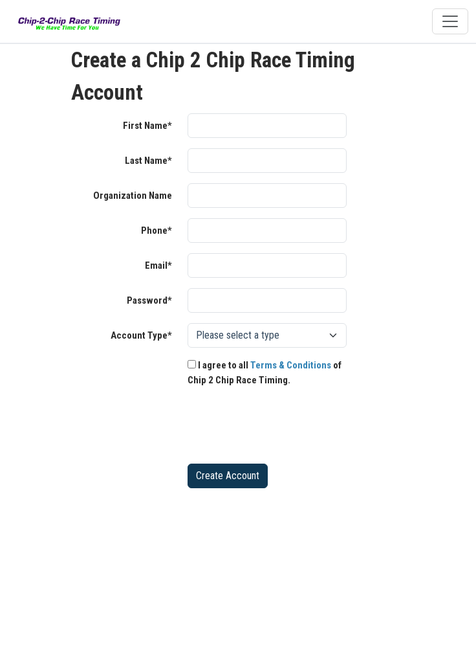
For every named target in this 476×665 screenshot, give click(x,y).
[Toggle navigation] (450, 21)
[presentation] (286, 428)
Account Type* (141, 335)
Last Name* (148, 160)
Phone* (156, 230)
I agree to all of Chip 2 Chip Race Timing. (264, 372)
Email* (158, 265)
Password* (149, 300)
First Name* (147, 125)
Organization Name (132, 195)
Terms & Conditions (290, 365)
